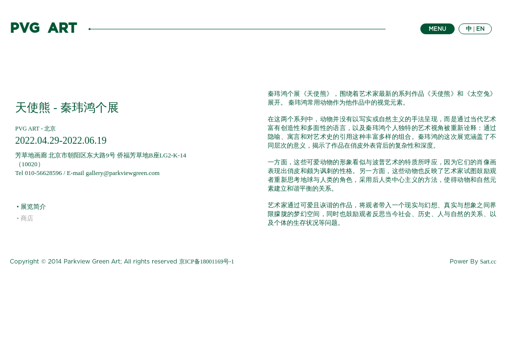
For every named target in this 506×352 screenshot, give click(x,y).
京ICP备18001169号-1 (206, 261)
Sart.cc (488, 261)
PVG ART (43, 29)
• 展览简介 (31, 206)
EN (480, 29)
